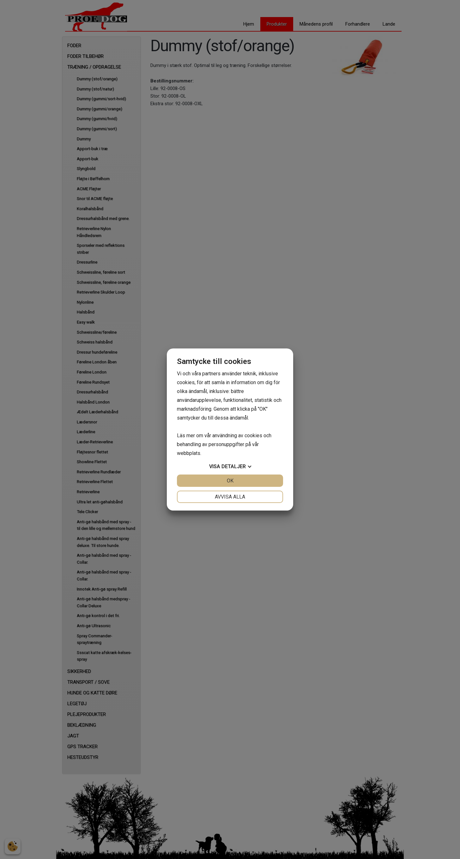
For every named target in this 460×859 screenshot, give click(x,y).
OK (230, 481)
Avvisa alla (230, 497)
